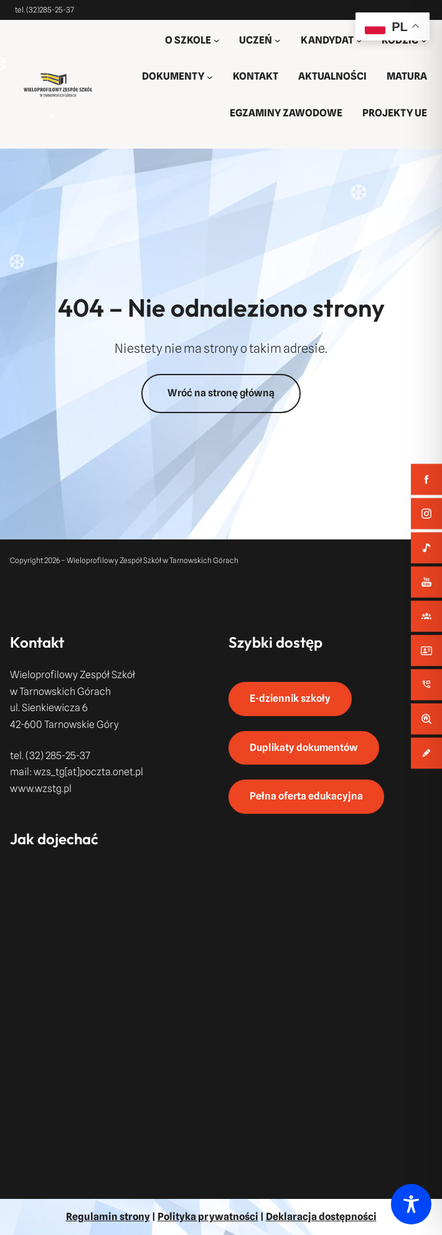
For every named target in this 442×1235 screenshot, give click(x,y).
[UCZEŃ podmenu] (278, 40)
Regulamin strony (108, 1217)
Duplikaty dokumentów (304, 747)
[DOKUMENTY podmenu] (210, 77)
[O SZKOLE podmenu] (217, 40)
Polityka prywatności (208, 1217)
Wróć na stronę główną (221, 393)
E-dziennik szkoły (290, 698)
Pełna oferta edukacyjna (306, 796)
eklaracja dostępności (325, 1217)
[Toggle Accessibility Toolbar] (411, 1204)
